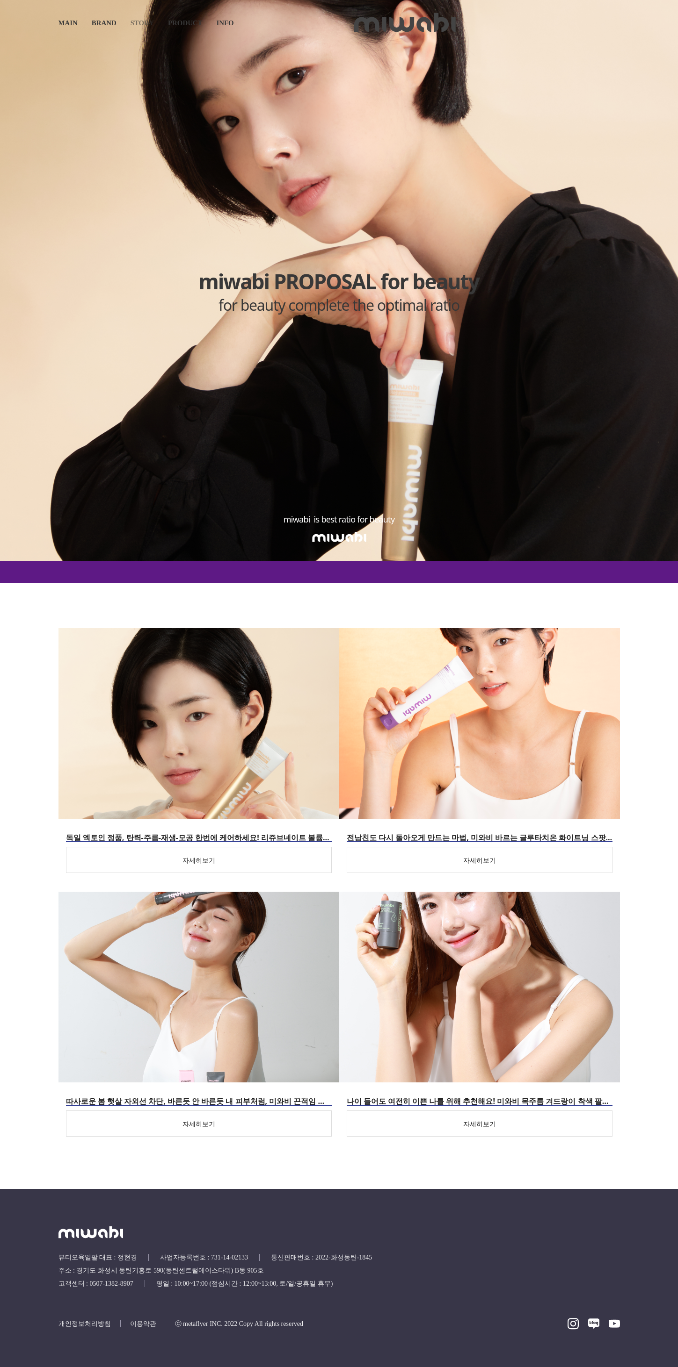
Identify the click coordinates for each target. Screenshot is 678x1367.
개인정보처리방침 (84, 1323)
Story (142, 23)
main (68, 23)
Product (185, 23)
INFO (225, 23)
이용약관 (143, 1323)
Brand (104, 23)
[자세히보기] (198, 860)
